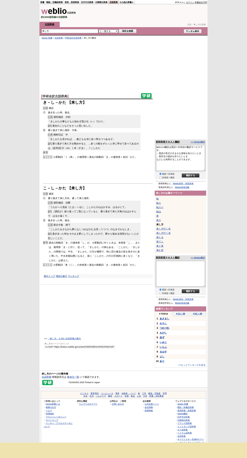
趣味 (110, 396)
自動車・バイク (128, 393)
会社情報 (149, 407)
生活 (92, 396)
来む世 (159, 250)
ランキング (73, 276)
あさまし (164, 318)
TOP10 (163, 314)
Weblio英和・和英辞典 (183, 183)
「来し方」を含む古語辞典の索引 (64, 338)
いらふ (163, 347)
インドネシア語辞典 (186, 426)
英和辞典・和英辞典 (186, 410)
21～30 (197, 313)
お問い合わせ (118, 404)
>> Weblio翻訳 (198, 142)
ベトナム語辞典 (184, 433)
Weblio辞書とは (53, 404)
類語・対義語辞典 (54, 2)
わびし (163, 332)
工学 (144, 393)
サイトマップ (52, 420)
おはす (163, 351)
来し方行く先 (163, 228)
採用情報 (149, 410)
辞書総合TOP (201, 2)
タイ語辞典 (182, 430)
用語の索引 (61, 276)
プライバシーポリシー (56, 417)
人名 (139, 396)
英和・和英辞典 (72, 2)
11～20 (180, 313)
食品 (133, 396)
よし (162, 356)
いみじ (163, 342)
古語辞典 (113, 2)
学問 (165, 393)
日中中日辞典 (87, 2)
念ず (162, 337)
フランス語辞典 (184, 423)
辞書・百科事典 (156, 396)
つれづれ (164, 328)
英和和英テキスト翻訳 (168, 141)
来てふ (159, 241)
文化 (85, 396)
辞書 (42, 2)
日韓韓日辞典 (101, 2)
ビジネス (84, 393)
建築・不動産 (154, 393)
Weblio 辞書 (47, 38)
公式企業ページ (152, 404)
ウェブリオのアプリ (88, 404)
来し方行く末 (163, 233)
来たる (159, 237)
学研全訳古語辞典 (73, 38)
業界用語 (95, 393)
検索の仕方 (51, 407)
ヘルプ (49, 410)
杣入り (159, 207)
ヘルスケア (101, 396)
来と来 (159, 246)
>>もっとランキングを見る (191, 365)
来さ (158, 220)
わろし (163, 323)
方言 (145, 396)
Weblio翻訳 (182, 413)
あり (162, 361)
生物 (127, 396)
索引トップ (49, 276)
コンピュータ (107, 393)
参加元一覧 (73, 377)
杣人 (158, 203)
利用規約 (50, 413)
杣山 (158, 211)
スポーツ (118, 396)
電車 (117, 393)
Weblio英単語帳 (182, 187)
